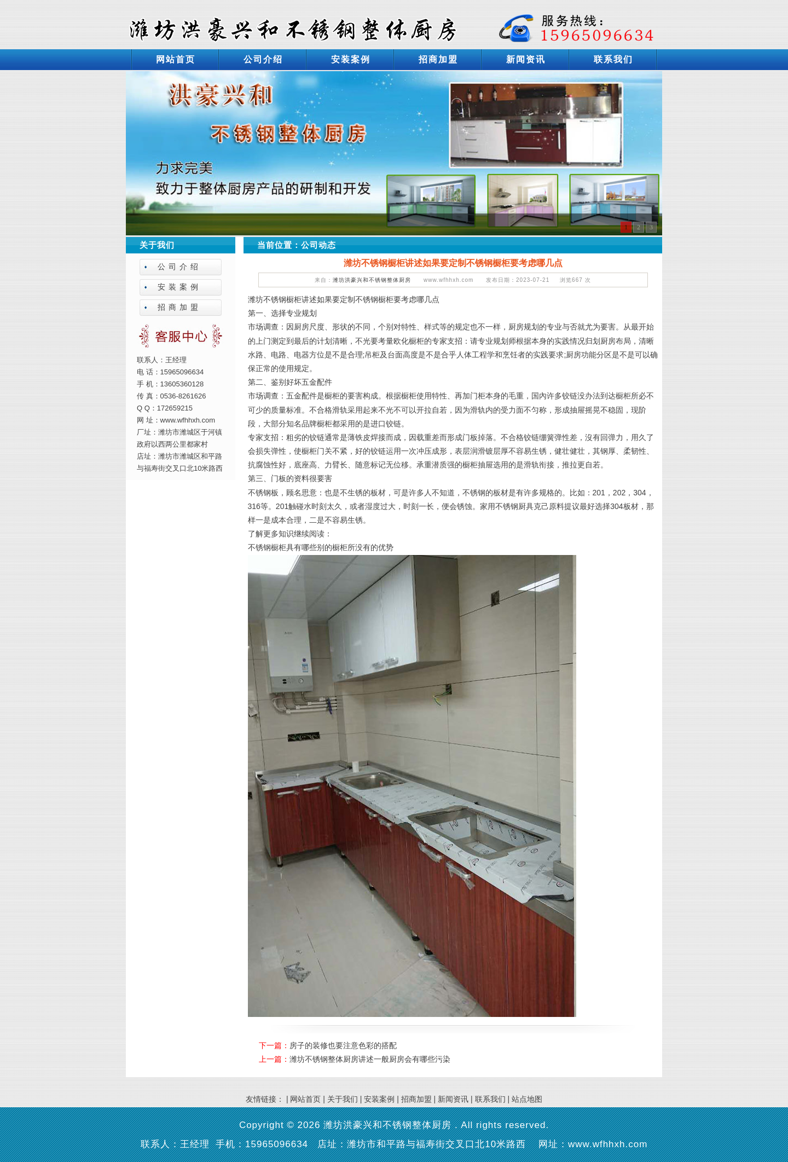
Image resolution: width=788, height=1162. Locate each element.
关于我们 (342, 1099)
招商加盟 (438, 59)
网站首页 (175, 59)
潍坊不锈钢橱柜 (275, 299)
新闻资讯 (526, 59)
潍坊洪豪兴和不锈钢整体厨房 (372, 280)
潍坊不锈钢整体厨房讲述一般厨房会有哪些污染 (369, 1059)
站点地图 (527, 1099)
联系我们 (613, 59)
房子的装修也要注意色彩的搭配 (343, 1045)
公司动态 (318, 245)
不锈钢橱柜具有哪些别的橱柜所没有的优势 (320, 547)
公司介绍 (263, 59)
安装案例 (350, 59)
